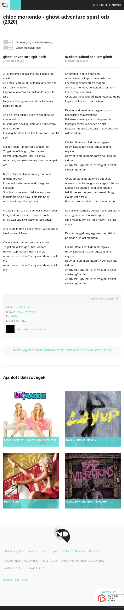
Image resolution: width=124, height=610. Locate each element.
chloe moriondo (26, 311)
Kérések (80, 551)
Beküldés (95, 551)
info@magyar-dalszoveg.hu (87, 560)
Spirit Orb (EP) (25, 307)
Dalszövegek (13, 551)
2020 (14, 316)
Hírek (42, 551)
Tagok (53, 551)
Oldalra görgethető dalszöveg (34, 42)
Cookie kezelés (35, 568)
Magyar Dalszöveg (5, 5)
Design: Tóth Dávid (15, 579)
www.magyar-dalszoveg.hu (21, 560)
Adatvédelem (13, 568)
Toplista (66, 551)
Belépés (98, 5)
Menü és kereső (15, 5)
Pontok (30, 551)
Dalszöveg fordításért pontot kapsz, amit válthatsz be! (62, 350)
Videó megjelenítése (28, 47)
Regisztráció (113, 5)
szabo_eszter (38, 329)
